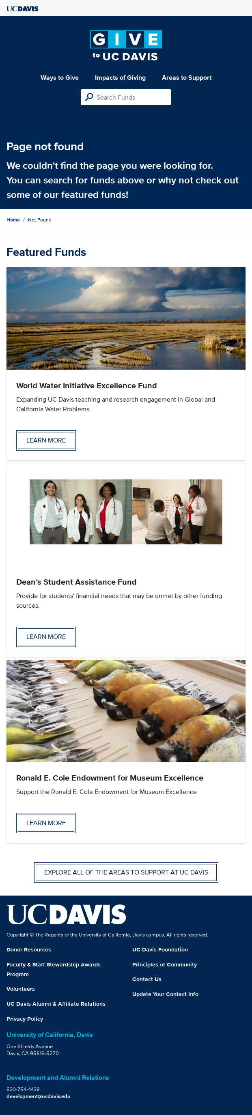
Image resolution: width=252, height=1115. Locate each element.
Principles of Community (164, 964)
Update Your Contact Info (165, 994)
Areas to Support (186, 77)
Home (13, 219)
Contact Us (147, 979)
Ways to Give (60, 77)
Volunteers (20, 989)
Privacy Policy (24, 1019)
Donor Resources (28, 949)
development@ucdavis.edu (38, 1096)
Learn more (46, 440)
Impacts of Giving (120, 77)
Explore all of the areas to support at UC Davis (126, 872)
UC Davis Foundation (160, 949)
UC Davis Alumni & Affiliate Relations (56, 1004)
